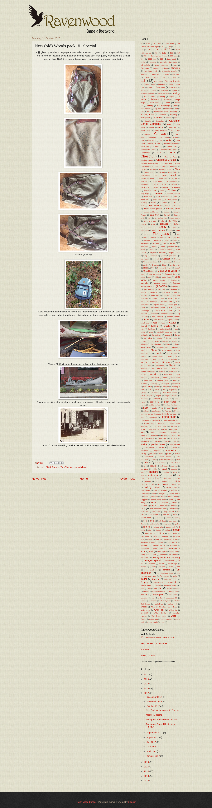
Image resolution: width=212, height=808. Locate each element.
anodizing (155, 74)
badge (171, 84)
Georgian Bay (165, 262)
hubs (163, 298)
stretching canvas (171, 539)
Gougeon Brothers (164, 268)
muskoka (144, 384)
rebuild (153, 466)
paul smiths (156, 411)
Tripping (144, 582)
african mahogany (162, 65)
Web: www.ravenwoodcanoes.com (157, 637)
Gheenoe (155, 265)
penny (143, 417)
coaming (174, 178)
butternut (158, 117)
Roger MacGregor (163, 481)
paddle (143, 405)
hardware (166, 292)
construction (145, 184)
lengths (143, 341)
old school (155, 393)
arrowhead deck (151, 77)
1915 (178, 53)
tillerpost (162, 567)
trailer (144, 579)
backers (161, 84)
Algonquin (145, 68)
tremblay (167, 579)
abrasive (153, 62)
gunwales (161, 286)
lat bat (177, 335)
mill (149, 365)
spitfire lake (154, 524)
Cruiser (172, 190)
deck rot (144, 200)
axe (153, 84)
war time (173, 595)
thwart (161, 564)
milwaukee (160, 365)
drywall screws (161, 218)
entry (153, 224)
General (177, 259)
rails (146, 462)
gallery (163, 256)
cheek (159, 153)
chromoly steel (165, 169)
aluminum (175, 68)
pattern (146, 411)
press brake (149, 447)
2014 (142, 59)
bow (142, 112)
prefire (144, 444)
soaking (177, 518)
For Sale (145, 649)
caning (151, 127)
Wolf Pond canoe (159, 616)
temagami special (152, 560)
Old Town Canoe (170, 393)
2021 (146, 674)
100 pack (157, 44)
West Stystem (165, 601)
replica (166, 472)
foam (167, 240)
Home (84, 478)
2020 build (152, 59)
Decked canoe (171, 200)
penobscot (153, 417)
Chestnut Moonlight (169, 166)
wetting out (172, 604)
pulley (169, 454)
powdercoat (145, 441)
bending (161, 96)
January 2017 (153, 756)
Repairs (153, 471)
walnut (144, 594)
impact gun (172, 305)
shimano (174, 506)
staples (158, 530)
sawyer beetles (174, 493)
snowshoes (159, 518)
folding (175, 240)
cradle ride (145, 187)
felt (170, 230)
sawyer (162, 493)
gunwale (144, 283)
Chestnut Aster (170, 157)
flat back (177, 237)
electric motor (150, 221)
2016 (146, 762)
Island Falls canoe (163, 310)
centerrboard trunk (169, 150)
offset (157, 390)
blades (167, 102)
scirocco (154, 496)
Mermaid (166, 362)
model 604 (168, 374)
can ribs (177, 118)
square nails (170, 527)
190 (171, 53)
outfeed (167, 399)
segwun (165, 503)
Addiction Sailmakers (168, 62)
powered (156, 441)
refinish (164, 469)
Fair (153, 230)
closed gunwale (169, 175)
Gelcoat (166, 259)
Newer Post (39, 478)
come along (157, 181)
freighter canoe (174, 253)
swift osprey (162, 551)
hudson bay (173, 298)
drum (149, 218)
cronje (162, 191)
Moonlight (155, 377)
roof (152, 484)
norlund (166, 387)
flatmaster (158, 240)
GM (152, 268)
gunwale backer (160, 283)
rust (173, 484)
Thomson (151, 564)
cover (164, 184)
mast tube (172, 356)
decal (158, 197)
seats (153, 502)
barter (154, 90)
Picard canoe (154, 429)
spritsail (177, 524)
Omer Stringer (146, 396)
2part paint (171, 59)
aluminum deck (151, 71)
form (172, 243)
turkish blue (146, 585)
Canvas (55, 467)
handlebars (154, 292)
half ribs (161, 289)
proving (143, 454)
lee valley (148, 338)
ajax (175, 65)
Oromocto (144, 399)
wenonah (153, 601)
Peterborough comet (172, 420)
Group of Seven (171, 274)
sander (164, 490)
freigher (153, 253)
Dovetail (167, 215)
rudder (165, 484)
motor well (148, 380)
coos (156, 184)
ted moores (173, 554)
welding (143, 601)
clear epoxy (172, 172)
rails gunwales (160, 463)
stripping (173, 545)
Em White (173, 221)
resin (142, 475)
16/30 (167, 49)
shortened (174, 509)
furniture (154, 256)
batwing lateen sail (148, 93)
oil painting (173, 390)
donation (177, 206)
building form (147, 114)
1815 (164, 53)
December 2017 (154, 697)
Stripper (144, 545)
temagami (144, 558)
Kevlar (172, 322)
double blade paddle (153, 209)
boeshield (168, 109)
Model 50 (154, 374)
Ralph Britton (175, 463)
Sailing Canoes (148, 655)
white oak (159, 610)
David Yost (148, 197)
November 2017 (154, 701)
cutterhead (158, 193)
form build (144, 247)
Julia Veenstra (159, 320)
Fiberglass (161, 234)
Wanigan (158, 594)
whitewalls (173, 610)
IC (177, 301)
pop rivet (162, 438)
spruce (146, 527)
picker (164, 429)
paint (145, 408)
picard (143, 429)
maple (159, 353)
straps (149, 539)
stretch (157, 539)
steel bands (150, 533)
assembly (158, 81)
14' (175, 46)
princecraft (173, 447)
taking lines (145, 554)
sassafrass (145, 493)
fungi (145, 256)
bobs (176, 106)
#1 (43, 467)
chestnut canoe (147, 160)
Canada (147, 121)
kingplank (168, 326)
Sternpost (165, 536)
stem (161, 533)
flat (169, 237)
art (164, 77)
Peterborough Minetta (154, 423)
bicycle (171, 96)
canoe (160, 127)
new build (147, 387)
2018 (146, 688)
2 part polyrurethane (159, 56)
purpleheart (149, 457)
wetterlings (159, 604)
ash (143, 81)
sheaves (144, 506)
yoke (162, 622)
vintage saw (173, 591)
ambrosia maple (169, 71)
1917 (145, 56)
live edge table (156, 344)
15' (149, 50)
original (158, 396)
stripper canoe (159, 545)
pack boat (154, 402)
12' (163, 47)
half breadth (149, 289)
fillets (145, 237)
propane (157, 450)
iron (171, 307)
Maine (154, 350)
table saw (174, 551)
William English (160, 613)
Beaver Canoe (149, 96)
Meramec (144, 362)
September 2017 (154, 732)
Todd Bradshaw (151, 570)
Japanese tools (167, 314)
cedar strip (145, 146)
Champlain (145, 153)
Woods (143, 619)
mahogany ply (162, 347)
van (149, 588)
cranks (155, 187)
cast (142, 140)
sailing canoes (171, 487)
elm (162, 221)
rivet (149, 478)
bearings (176, 93)
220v (162, 59)
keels (163, 323)
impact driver (159, 305)
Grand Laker (148, 271)
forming (154, 247)
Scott (163, 496)
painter (154, 408)
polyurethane (149, 438)
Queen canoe (165, 457)
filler (178, 234)
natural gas (165, 384)
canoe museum (160, 130)
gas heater (145, 259)
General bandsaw (150, 262)
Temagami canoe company (166, 557)
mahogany (146, 347)
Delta (174, 202)
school (145, 496)
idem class (145, 305)
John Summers (157, 317)
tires (178, 567)
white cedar (145, 610)
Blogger (131, 802)
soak (169, 518)
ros (158, 484)
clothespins (162, 178)
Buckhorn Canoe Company (165, 112)
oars (149, 390)
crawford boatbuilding (171, 187)
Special (143, 524)
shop (143, 508)
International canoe (157, 307)
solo (152, 521)
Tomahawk (164, 576)
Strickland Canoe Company (152, 542)
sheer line (164, 506)
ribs (170, 475)
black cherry (155, 103)
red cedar (164, 466)
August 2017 (152, 737)
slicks (175, 515)
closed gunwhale (147, 178)
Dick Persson (154, 206)
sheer (153, 505)
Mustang (154, 384)
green (143, 274)
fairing (162, 230)
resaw (175, 472)
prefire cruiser (158, 444)
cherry (171, 152)
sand (155, 490)
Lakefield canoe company (167, 332)
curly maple (145, 193)
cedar (169, 140)
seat (171, 500)
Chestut (144, 169)
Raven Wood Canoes (86, 802)
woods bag (80, 467)
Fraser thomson (165, 250)
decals (166, 197)
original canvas (171, 396)
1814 (156, 53)
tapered (163, 554)
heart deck (155, 295)
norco (157, 387)
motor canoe (175, 377)
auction (146, 84)
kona (151, 332)
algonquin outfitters (160, 68)
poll (179, 435)
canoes (147, 134)
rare (145, 466)
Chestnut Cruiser (166, 159)
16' (157, 50)
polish (172, 435)
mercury (155, 362)
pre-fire (175, 441)
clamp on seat (149, 172)
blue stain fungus (164, 106)
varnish (158, 588)
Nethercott (176, 384)
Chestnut (147, 156)
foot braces (145, 244)
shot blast (144, 512)
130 (169, 47)
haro (175, 292)
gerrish (146, 265)
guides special (159, 280)
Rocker (177, 478)
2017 (146, 693)
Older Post (127, 478)
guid (149, 277)
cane (169, 124)
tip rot (171, 567)
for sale (156, 244)
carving (175, 137)
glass (145, 268)
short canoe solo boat (158, 509)
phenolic (174, 426)
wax (153, 598)
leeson (159, 338)
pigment (173, 429)
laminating (145, 335)
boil (176, 109)
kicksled (144, 326)
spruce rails (158, 527)
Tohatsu (166, 570)
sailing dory (145, 490)
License (165, 341)
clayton (162, 172)
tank (154, 554)
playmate (173, 432)
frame (143, 250)
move (175, 380)
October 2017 (153, 706)
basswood (164, 90)
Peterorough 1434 (159, 426)
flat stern (146, 240)
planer (152, 432)
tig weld (153, 567)
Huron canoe (152, 301)
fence (178, 230)
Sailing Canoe (152, 487)
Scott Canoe (173, 496)
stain (150, 530)
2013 (146, 776)
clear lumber (145, 175)
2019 (146, 684)
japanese (154, 314)
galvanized (173, 256)
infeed (143, 307)
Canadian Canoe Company (160, 122)
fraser (152, 250)
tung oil (172, 582)
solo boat (162, 521)
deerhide (163, 203)
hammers (173, 289)
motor (165, 377)
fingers (153, 237)
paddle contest (154, 405)
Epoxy (162, 226)
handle (143, 292)
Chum (177, 169)
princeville (144, 450)
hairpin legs (175, 286)
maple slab (172, 353)
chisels (153, 169)
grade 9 (177, 268)
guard (143, 277)
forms (163, 247)
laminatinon (156, 335)
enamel (143, 224)
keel (155, 323)
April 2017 (151, 751)
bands (150, 87)
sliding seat (146, 518)
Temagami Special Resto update (161, 719)
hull (142, 301)
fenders (146, 234)
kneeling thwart (164, 329)
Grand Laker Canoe (167, 271)
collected (144, 181)
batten (174, 90)
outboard (156, 399)
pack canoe (170, 402)
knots (143, 332)
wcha (160, 598)
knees (175, 329)
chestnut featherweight (149, 163)
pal (162, 408)
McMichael (172, 359)
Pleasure (144, 435)
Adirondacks (145, 65)
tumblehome (159, 582)
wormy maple (152, 622)
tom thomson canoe (165, 573)
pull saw (152, 454)
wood (173, 616)
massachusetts (157, 356)
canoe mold (145, 130)
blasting (150, 106)
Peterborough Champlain (150, 420)
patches (177, 408)
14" (142, 50)
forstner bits (173, 247)
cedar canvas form (170, 143)
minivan (162, 371)
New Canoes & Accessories (154, 643)
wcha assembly (172, 598)
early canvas (175, 218)
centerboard (172, 146)
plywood (154, 435)
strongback (145, 548)
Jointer (146, 319)
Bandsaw (160, 87)
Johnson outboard (173, 317)
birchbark (154, 99)
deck (175, 197)
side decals (156, 512)
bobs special (145, 109)
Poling (164, 435)
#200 (48, 467)
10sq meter (169, 44)
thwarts (143, 567)
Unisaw (158, 585)
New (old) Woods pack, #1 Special (162, 710)
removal (174, 469)
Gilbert (164, 265)
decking (144, 203)
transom (156, 579)
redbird (154, 469)
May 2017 (151, 746)
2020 (146, 679)
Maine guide (167, 350)
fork (164, 244)
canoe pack (175, 130)
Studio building (159, 548)
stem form (145, 536)
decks (153, 203)
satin (154, 493)
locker (167, 344)
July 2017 (151, 742)
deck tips (157, 200)
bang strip (173, 87)
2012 (146, 780)
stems (155, 536)
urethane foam (170, 585)
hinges (154, 298)
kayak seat (145, 323)
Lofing (175, 344)
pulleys (177, 454)
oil (164, 390)
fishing (161, 237)
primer (161, 447)
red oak (174, 466)
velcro (169, 588)
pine (143, 432)
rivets (156, 478)
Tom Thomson (67, 467)
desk (142, 206)
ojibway (143, 393)
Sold (145, 521)
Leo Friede (154, 341)
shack (174, 503)
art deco (173, 77)
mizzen (143, 374)
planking (162, 432)
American (144, 74)
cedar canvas (154, 143)
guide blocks (166, 277)
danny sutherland (173, 193)
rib (164, 475)
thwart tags (172, 564)
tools (175, 576)
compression (172, 181)
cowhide (174, 184)
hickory (166, 295)
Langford (168, 335)
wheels (144, 607)
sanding (174, 490)
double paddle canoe (152, 212)
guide (156, 277)
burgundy (173, 115)
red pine (144, 469)
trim (176, 579)
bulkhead (162, 115)
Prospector (170, 450)
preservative (175, 444)
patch (169, 408)
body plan (157, 109)
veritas (177, 588)
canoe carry (172, 127)
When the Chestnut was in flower (164, 607)
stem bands (173, 533)
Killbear (154, 326)
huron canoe (166, 301)
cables (168, 118)
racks (154, 460)
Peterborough (168, 416)
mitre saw (173, 371)
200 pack (174, 56)
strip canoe (172, 542)
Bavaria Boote (163, 93)
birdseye (166, 99)
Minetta (172, 365)
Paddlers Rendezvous (171, 405)
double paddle (173, 208)
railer (178, 460)
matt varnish (158, 359)
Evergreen (145, 230)
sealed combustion (158, 500)
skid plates (153, 515)
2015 (146, 767)
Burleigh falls (146, 118)
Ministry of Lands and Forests (154, 368)
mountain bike (162, 380)
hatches (144, 295)
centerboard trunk (148, 150)
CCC (161, 140)
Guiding (173, 280)
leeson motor (171, 338)
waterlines (144, 598)
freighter (162, 253)
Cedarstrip (157, 146)
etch (175, 227)
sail (179, 484)
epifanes (164, 224)
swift (151, 551)
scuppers (144, 500)
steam (176, 529)
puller (161, 454)
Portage (174, 438)
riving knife (167, 478)
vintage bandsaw (158, 591)
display (167, 206)
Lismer (174, 341)
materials (144, 359)
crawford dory (150, 190)
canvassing (152, 137)
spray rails (167, 524)
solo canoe (173, 521)
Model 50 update (154, 715)
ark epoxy (176, 74)
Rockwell (147, 481)
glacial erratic (175, 265)
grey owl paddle (155, 274)
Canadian (160, 121)
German (177, 262)
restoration (153, 475)
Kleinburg (151, 329)
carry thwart (164, 137)
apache (166, 74)
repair (143, 472)
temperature (169, 560)
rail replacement (166, 460)
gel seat (156, 259)
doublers (167, 212)
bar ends (144, 90)
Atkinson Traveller (172, 81)
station (167, 530)
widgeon (144, 613)
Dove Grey (154, 215)
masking (144, 356)
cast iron (151, 140)
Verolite (146, 591)
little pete (144, 344)
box (148, 112)
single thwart (169, 512)
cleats (156, 175)
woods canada (166, 619)
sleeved (166, 515)
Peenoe (168, 411)
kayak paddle (173, 320)
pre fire (166, 441)
